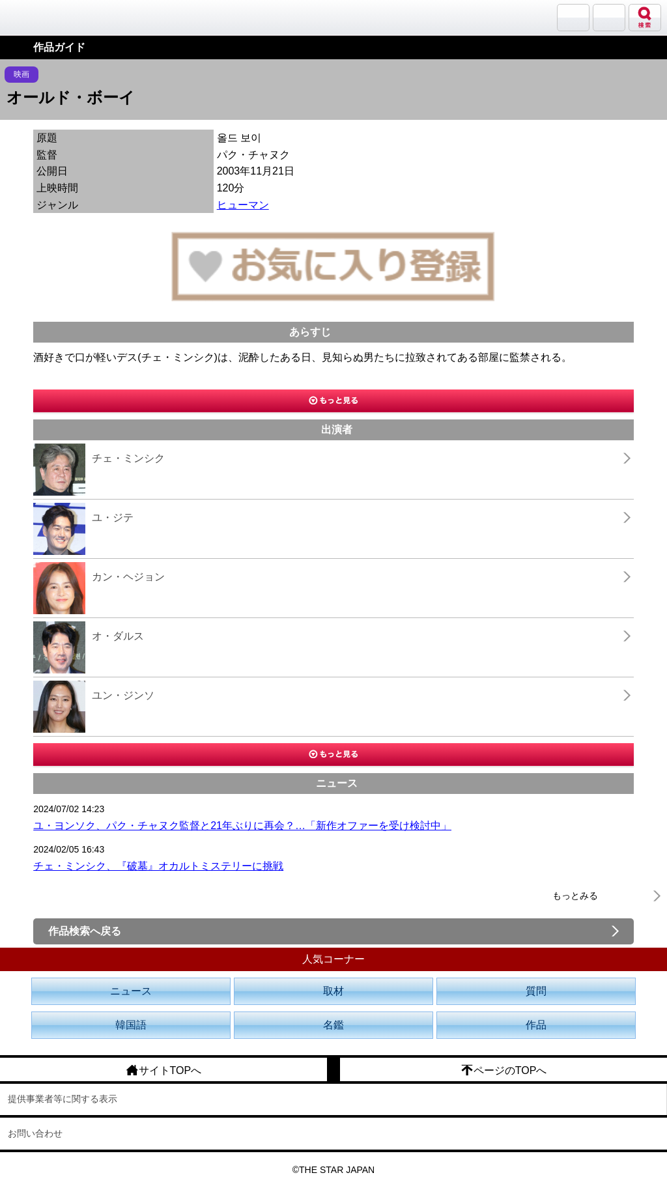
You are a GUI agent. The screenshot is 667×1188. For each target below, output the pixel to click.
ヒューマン (243, 204)
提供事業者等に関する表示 (62, 1099)
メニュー (609, 18)
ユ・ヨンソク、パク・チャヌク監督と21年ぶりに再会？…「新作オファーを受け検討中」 (242, 825)
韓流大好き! (43, 17)
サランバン (573, 18)
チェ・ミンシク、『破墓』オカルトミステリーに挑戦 (158, 865)
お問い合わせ (35, 1133)
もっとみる (575, 895)
